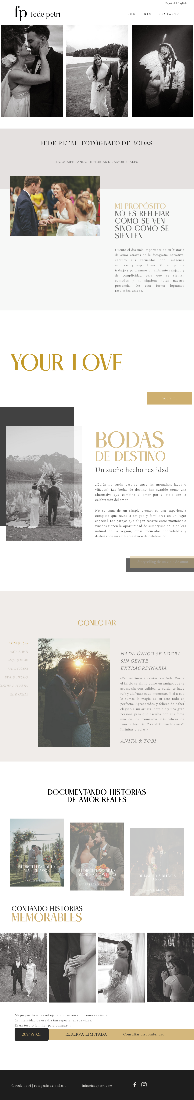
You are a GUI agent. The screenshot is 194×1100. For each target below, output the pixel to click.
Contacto (169, 14)
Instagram (144, 1084)
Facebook (135, 1084)
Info (147, 14)
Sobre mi (169, 406)
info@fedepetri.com (97, 1085)
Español (170, 3)
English (182, 3)
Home (130, 14)
